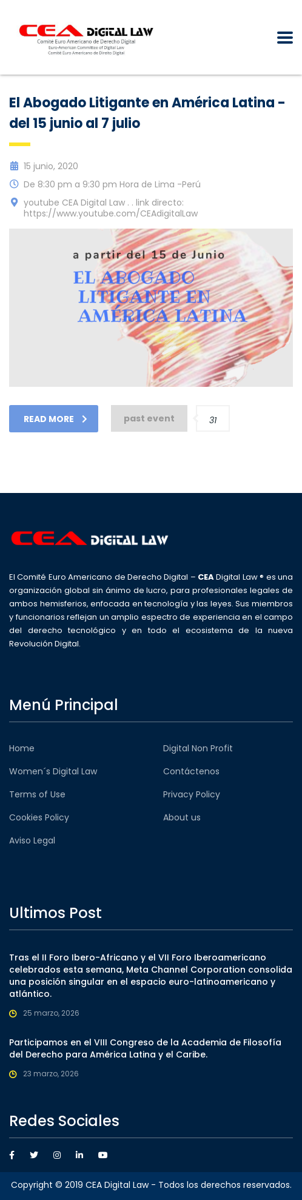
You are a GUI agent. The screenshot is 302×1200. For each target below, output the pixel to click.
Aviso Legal (32, 840)
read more (55, 419)
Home (22, 748)
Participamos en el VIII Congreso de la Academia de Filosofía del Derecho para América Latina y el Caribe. (145, 1048)
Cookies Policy (39, 817)
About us (182, 817)
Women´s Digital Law (53, 771)
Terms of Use (37, 794)
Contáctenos (191, 771)
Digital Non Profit (198, 748)
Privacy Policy (191, 794)
